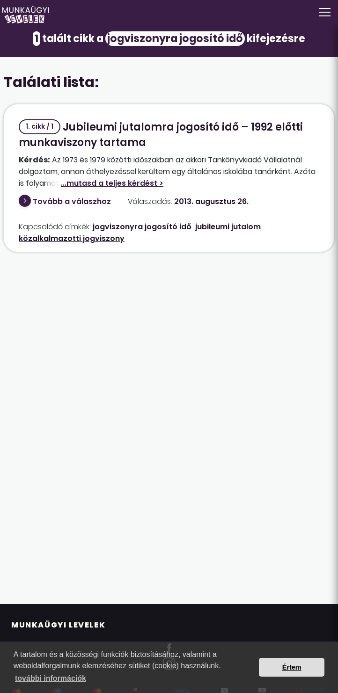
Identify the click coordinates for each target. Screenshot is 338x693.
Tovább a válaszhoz (72, 201)
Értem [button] (291, 667)
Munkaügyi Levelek (58, 625)
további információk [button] (50, 678)
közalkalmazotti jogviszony (72, 238)
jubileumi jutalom (228, 226)
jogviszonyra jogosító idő (142, 226)
